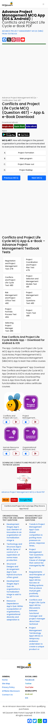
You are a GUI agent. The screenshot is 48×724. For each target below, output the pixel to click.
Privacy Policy (8, 687)
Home (5, 680)
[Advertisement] (24, 70)
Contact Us (7, 694)
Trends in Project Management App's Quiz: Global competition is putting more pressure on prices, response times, (37, 535)
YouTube (29, 687)
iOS (26, 698)
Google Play (25, 500)
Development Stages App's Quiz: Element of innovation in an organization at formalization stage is (14, 532)
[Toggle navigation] (43, 4)
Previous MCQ (11, 177)
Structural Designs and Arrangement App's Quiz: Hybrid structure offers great (14, 571)
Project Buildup (26, 170)
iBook (5, 500)
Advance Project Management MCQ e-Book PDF (23, 492)
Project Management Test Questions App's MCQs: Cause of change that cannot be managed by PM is (37, 558)
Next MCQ (37, 177)
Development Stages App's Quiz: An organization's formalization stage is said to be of (14, 589)
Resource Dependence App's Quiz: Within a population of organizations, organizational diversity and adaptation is (15, 610)
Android (29, 694)
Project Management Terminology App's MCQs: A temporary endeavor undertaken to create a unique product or (36, 638)
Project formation (26, 152)
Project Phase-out (26, 164)
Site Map (6, 683)
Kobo (14, 500)
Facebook (29, 680)
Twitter (28, 683)
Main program (26, 158)
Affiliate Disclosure (11, 691)
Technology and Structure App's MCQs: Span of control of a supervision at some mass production (14, 552)
